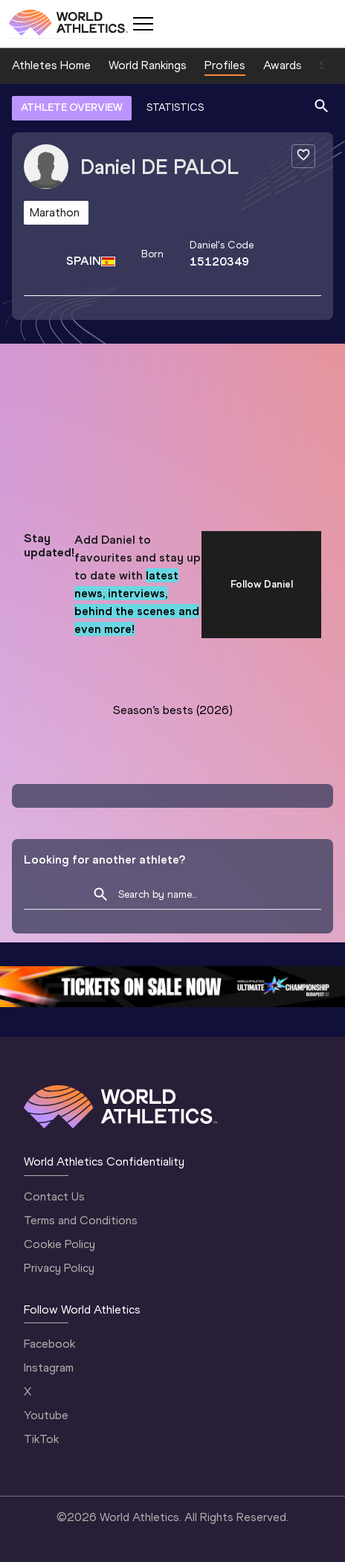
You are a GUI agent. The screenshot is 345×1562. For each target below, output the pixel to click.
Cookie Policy (59, 1244)
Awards (282, 65)
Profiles (224, 65)
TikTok (41, 1439)
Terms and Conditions (81, 1220)
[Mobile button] (143, 24)
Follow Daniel (261, 584)
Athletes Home (51, 65)
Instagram (49, 1367)
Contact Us (54, 1196)
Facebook (49, 1344)
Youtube (46, 1415)
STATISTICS (175, 107)
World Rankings (148, 65)
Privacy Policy (59, 1268)
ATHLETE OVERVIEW (72, 107)
